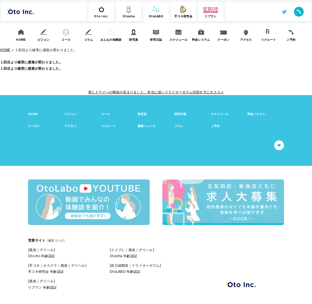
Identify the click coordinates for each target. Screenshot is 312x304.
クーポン (34, 126)
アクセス (71, 126)
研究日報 (180, 114)
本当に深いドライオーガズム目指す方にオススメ (185, 92)
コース (105, 114)
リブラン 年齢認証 (42, 287)
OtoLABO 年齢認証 (125, 271)
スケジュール (220, 114)
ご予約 (215, 126)
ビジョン (71, 114)
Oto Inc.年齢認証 (41, 256)
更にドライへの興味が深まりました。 (117, 92)
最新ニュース (147, 126)
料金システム (256, 114)
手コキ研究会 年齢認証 (46, 271)
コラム (178, 126)
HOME (33, 114)
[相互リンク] (56, 240)
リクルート (108, 126)
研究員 (142, 114)
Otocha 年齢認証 (123, 256)
